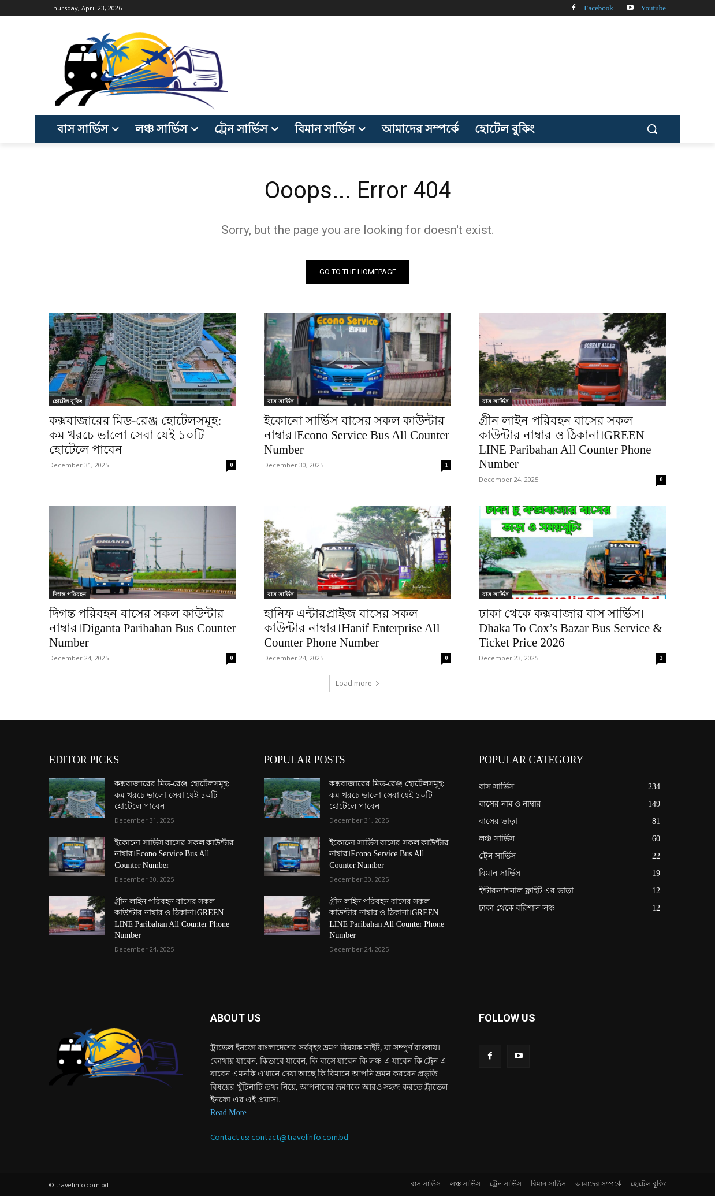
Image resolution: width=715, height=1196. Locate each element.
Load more (358, 683)
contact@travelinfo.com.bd (299, 1137)
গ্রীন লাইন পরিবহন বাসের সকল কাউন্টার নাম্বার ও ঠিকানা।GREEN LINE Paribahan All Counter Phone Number (565, 442)
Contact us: (230, 1137)
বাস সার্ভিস (280, 401)
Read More (228, 1112)
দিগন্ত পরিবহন (69, 594)
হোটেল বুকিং (67, 401)
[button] (652, 129)
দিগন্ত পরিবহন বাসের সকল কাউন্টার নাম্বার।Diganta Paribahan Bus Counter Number (142, 628)
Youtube (653, 7)
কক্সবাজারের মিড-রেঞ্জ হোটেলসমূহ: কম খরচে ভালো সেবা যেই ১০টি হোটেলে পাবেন (135, 435)
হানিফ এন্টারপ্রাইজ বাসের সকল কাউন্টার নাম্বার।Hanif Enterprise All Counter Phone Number (352, 628)
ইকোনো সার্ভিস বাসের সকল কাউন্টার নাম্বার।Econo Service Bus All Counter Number (356, 435)
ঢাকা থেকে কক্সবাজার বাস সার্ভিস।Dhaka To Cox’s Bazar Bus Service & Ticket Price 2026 (570, 628)
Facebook (598, 7)
